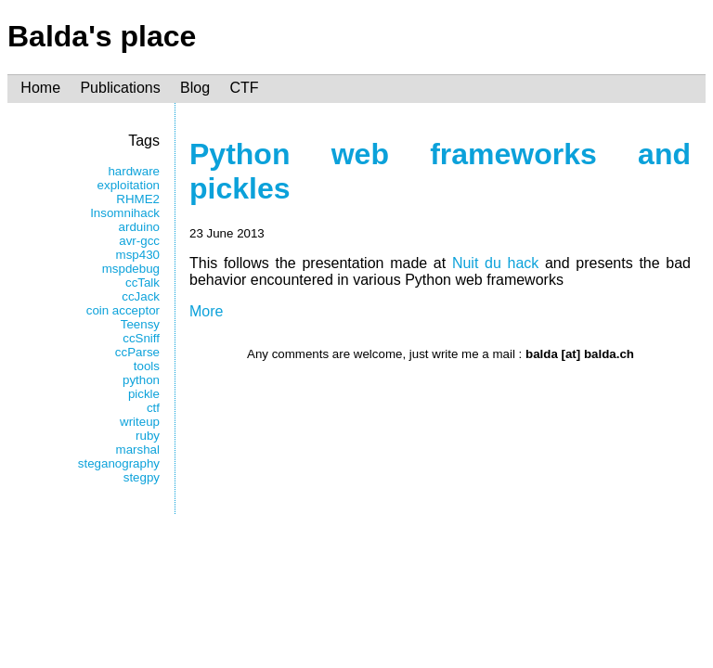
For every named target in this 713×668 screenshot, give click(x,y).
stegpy (141, 477)
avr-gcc (139, 241)
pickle (144, 394)
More (206, 311)
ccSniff (141, 338)
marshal (138, 449)
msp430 (138, 255)
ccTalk (142, 282)
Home (40, 88)
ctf (153, 408)
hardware (134, 171)
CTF (243, 88)
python (141, 380)
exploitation (128, 185)
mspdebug (131, 269)
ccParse (137, 352)
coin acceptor (123, 310)
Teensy (140, 324)
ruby (148, 436)
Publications (120, 88)
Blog (195, 88)
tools (147, 366)
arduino (139, 227)
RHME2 (138, 199)
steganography (119, 463)
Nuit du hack (495, 263)
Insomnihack (125, 213)
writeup (140, 422)
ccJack (141, 296)
